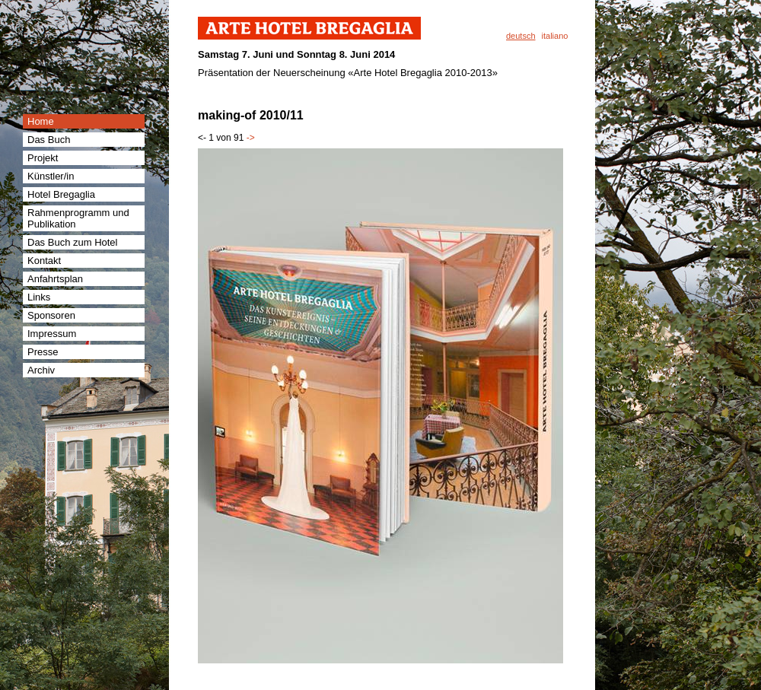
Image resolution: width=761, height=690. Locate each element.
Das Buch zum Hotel (72, 242)
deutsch (521, 35)
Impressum (51, 333)
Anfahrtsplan (55, 279)
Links (38, 297)
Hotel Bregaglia (61, 194)
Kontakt (44, 260)
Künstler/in (50, 176)
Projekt (42, 158)
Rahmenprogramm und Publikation (78, 218)
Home (40, 121)
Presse (42, 352)
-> (251, 137)
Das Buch (48, 139)
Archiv (41, 370)
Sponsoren (51, 315)
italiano (555, 35)
